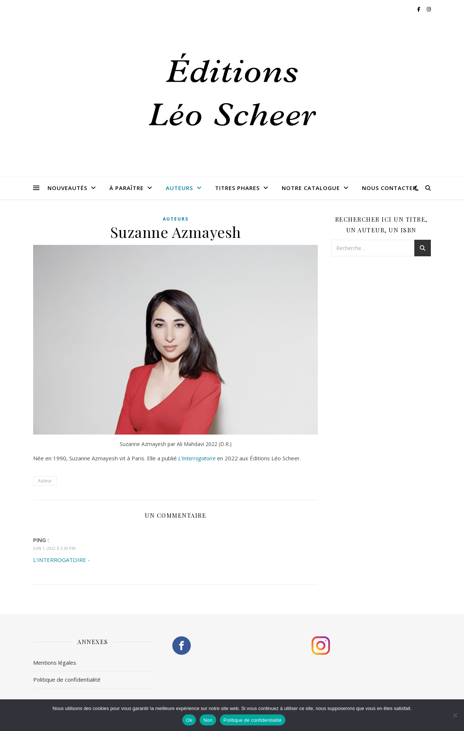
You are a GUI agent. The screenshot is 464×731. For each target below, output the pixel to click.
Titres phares (237, 187)
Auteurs (179, 187)
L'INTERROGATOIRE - (61, 559)
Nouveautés (67, 187)
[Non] (454, 715)
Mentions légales (54, 662)
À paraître (126, 187)
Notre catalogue (311, 187)
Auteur (45, 481)
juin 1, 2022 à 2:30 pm (54, 548)
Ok (189, 720)
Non (207, 720)
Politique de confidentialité (67, 679)
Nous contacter (389, 187)
